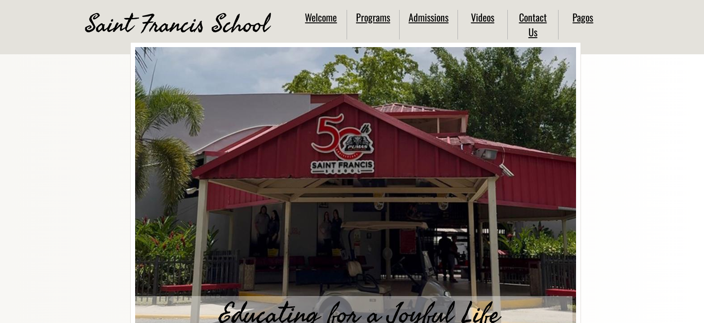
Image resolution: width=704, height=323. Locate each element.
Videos (482, 17)
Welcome (321, 17)
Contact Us (533, 24)
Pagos (582, 17)
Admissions (429, 17)
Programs (373, 17)
